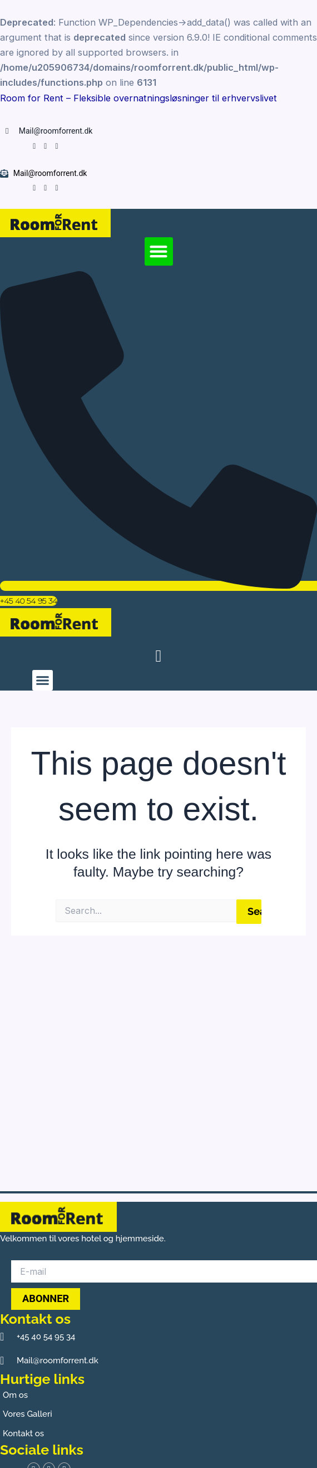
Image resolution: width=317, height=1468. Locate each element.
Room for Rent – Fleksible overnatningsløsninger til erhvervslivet (138, 98)
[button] (159, 251)
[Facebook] (31, 145)
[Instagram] (42, 145)
